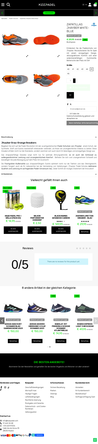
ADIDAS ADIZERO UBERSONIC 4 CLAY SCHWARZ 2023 (37, 326)
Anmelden (79, 387)
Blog (52, 397)
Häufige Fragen (31, 394)
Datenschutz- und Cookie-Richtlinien (35, 407)
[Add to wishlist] (70, 95)
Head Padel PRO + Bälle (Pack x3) (13, 217)
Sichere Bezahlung (57, 387)
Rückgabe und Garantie (34, 403)
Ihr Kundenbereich (82, 390)
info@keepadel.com (10, 421)
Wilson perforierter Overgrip (37, 218)
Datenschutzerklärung (75, 116)
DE (84, 5)
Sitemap (53, 394)
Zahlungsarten (31, 412)
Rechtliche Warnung (33, 400)
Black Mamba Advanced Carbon (61, 217)
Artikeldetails (49, 174)
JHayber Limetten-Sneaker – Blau (84, 217)
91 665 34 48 (8, 423)
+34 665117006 (9, 426)
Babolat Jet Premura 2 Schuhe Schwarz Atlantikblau (61, 327)
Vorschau (85, 232)
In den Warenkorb (13, 230)
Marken (53, 390)
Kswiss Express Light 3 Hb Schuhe (85, 325)
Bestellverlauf (80, 394)
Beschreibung (49, 137)
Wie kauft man (30, 390)
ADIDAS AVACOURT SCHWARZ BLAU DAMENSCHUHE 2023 (13, 326)
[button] (2, 13)
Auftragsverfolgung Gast (85, 397)
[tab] (49, 137)
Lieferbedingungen (32, 397)
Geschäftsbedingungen (34, 387)
